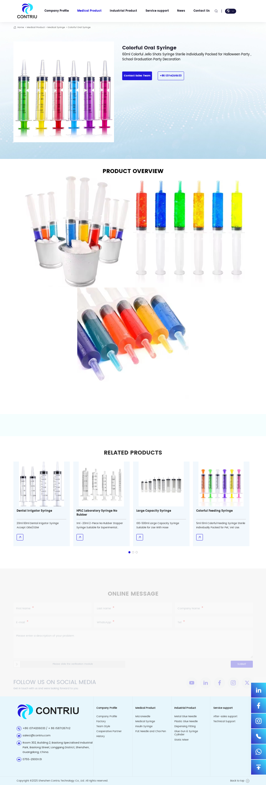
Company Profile (106, 716)
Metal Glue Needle (185, 716)
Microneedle (142, 716)
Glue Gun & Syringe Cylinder (186, 733)
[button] (129, 552)
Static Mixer (181, 740)
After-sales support (225, 716)
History (100, 736)
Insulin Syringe (143, 726)
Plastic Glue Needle (186, 721)
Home (20, 27)
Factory (101, 721)
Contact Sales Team (137, 76)
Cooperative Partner (109, 731)
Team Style (103, 726)
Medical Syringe (56, 27)
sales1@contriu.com (36, 735)
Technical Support (224, 721)
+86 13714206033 (171, 76)
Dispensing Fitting (185, 726)
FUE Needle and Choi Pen (150, 731)
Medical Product (36, 27)
